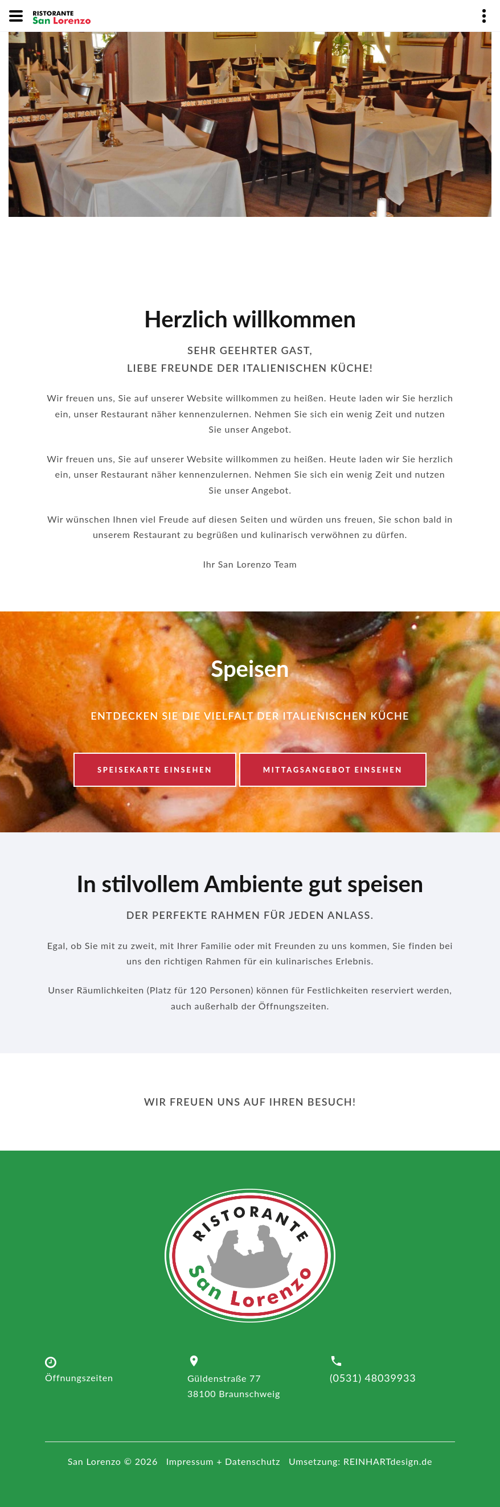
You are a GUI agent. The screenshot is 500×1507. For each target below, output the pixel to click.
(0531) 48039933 (373, 1378)
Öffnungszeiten (79, 1377)
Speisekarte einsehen (154, 769)
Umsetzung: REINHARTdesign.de (360, 1461)
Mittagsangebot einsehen (333, 769)
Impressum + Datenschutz (223, 1461)
